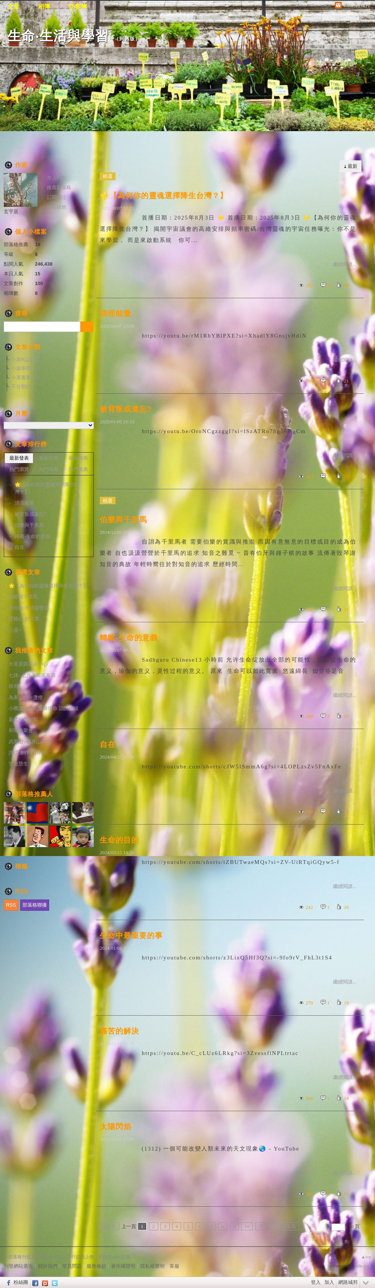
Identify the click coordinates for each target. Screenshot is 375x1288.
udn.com (363, 1266)
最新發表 (19, 458)
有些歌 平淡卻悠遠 (29, 608)
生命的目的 (119, 840)
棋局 (13, 686)
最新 (352, 166)
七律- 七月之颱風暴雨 (32, 675)
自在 (108, 744)
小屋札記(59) (25, 359)
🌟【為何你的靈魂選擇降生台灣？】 (164, 195)
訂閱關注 (56, 197)
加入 (329, 1282)
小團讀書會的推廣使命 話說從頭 (43, 708)
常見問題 (72, 1266)
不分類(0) (21, 386)
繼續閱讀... (344, 264)
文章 (14, 6)
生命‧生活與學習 (58, 35)
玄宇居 (11, 211)
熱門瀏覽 (19, 469)
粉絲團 (21, 1282)
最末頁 (288, 1226)
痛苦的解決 (119, 1031)
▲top (366, 1257)
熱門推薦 (78, 469)
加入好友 (56, 178)
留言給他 (56, 207)
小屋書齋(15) (25, 377)
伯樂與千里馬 (123, 519)
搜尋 (86, 326)
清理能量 (115, 313)
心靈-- (15, 630)
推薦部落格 (59, 187)
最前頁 (108, 1226)
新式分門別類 (23, 719)
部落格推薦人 (34, 794)
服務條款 (96, 1266)
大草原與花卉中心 (28, 664)
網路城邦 (348, 1282)
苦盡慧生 (18, 764)
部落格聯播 (34, 905)
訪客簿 (78, 6)
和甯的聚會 (21, 730)
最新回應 (48, 458)
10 (246, 1226)
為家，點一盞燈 (26, 697)
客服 (174, 1266)
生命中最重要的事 (131, 935)
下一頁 (266, 1226)
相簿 (44, 6)
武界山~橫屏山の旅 (30, 741)
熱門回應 (48, 469)
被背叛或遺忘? (126, 409)
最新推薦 (78, 458)
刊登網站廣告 (18, 1266)
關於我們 (47, 1266)
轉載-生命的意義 (129, 638)
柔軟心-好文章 (24, 619)
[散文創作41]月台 (27, 752)
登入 (316, 1282)
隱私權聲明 (152, 1266)
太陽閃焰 (115, 1126)
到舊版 (127, 39)
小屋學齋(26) (25, 368)
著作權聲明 (123, 1266)
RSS (11, 905)
